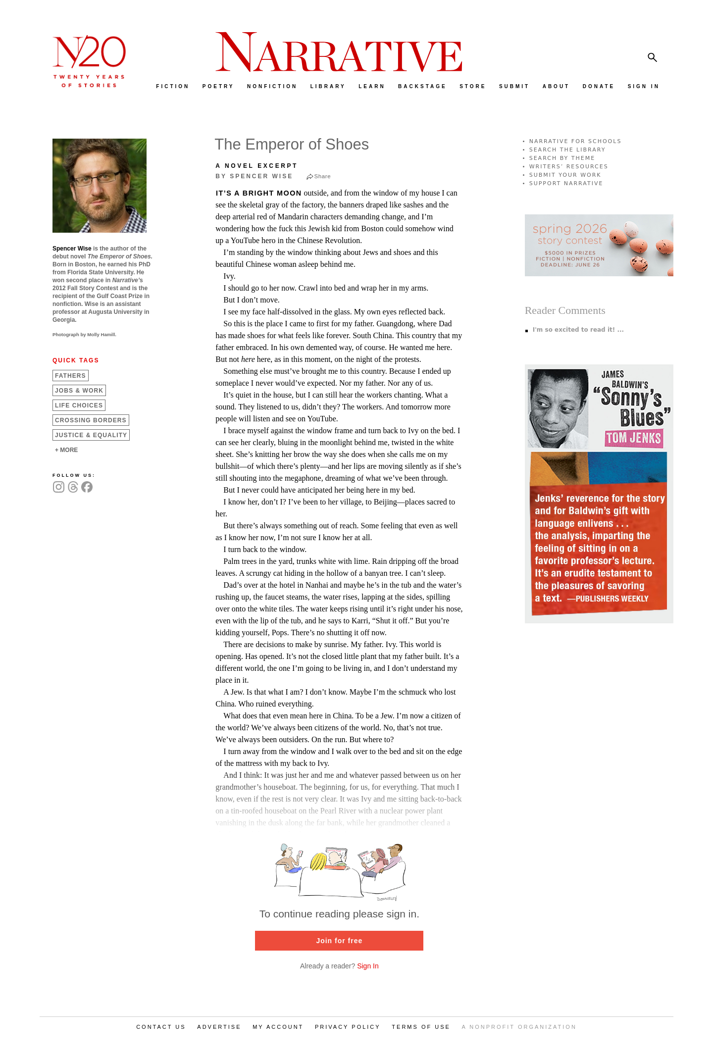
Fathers (70, 375)
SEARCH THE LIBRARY (567, 150)
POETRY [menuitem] (219, 86)
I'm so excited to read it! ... (578, 329)
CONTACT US (161, 1027)
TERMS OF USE (421, 1027)
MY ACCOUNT (278, 1027)
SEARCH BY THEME (562, 158)
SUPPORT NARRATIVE (566, 183)
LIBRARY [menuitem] (328, 86)
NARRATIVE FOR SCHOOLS (575, 141)
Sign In (368, 966)
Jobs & (79, 390)
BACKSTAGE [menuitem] (422, 86)
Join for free (339, 941)
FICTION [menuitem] (173, 86)
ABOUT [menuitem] (556, 86)
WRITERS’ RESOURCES (569, 166)
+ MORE (66, 450)
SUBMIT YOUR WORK (565, 175)
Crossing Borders (91, 420)
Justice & (91, 435)
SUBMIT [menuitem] (514, 86)
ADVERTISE (219, 1027)
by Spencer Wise (254, 176)
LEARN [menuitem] (371, 86)
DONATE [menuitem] (599, 86)
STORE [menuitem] (472, 86)
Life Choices (79, 405)
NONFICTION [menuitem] (272, 86)
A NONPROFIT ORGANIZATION (519, 1027)
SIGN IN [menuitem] (644, 86)
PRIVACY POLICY (348, 1027)
